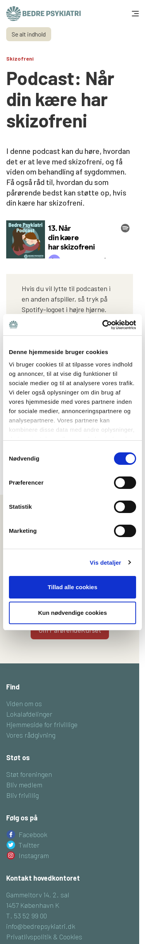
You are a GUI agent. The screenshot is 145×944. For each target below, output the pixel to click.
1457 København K (32, 905)
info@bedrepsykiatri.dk (40, 926)
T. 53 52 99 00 (26, 915)
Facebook (33, 834)
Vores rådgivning (30, 735)
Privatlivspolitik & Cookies (44, 936)
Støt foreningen (29, 774)
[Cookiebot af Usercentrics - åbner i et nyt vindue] (103, 325)
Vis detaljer (105, 562)
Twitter (29, 845)
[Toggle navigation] (134, 14)
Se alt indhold (29, 34)
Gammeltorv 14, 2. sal (37, 894)
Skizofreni (20, 58)
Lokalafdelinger (29, 714)
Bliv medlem (24, 784)
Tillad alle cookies (72, 587)
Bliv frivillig (22, 795)
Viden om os (24, 703)
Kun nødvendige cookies (72, 612)
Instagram (34, 855)
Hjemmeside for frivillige (42, 724)
